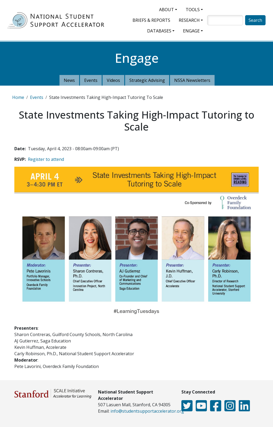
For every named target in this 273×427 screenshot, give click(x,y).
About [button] (166, 9)
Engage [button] (191, 31)
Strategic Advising (147, 80)
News (69, 80)
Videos (113, 80)
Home (18, 97)
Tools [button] (193, 9)
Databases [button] (159, 31)
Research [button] (189, 20)
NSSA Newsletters (192, 80)
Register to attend (46, 159)
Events (90, 80)
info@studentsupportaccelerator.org (147, 411)
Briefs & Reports (151, 20)
